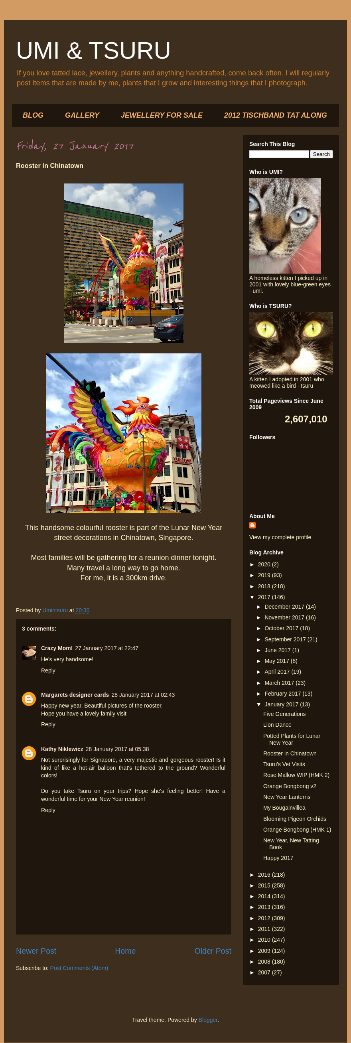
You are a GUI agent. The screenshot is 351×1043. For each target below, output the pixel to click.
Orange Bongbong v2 (289, 786)
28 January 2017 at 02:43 (143, 695)
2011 (265, 929)
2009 (265, 951)
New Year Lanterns (286, 797)
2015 (265, 885)
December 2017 (285, 606)
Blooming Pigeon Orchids (294, 819)
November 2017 (285, 617)
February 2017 (283, 693)
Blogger (208, 1020)
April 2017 (277, 671)
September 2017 (285, 639)
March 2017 (280, 683)
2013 (265, 907)
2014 (265, 896)
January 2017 (282, 704)
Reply (48, 670)
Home (125, 950)
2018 (265, 586)
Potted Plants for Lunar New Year (291, 739)
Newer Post (36, 950)
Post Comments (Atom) (79, 968)
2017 (265, 597)
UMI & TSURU (93, 50)
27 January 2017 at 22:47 (106, 648)
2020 (265, 564)
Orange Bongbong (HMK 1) (297, 829)
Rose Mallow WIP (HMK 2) (296, 775)
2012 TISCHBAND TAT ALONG (275, 115)
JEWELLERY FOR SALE (162, 115)
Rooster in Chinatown (290, 753)
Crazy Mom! (57, 648)
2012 (265, 918)
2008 (265, 961)
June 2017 (278, 650)
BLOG (33, 115)
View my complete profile (280, 537)
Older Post (212, 950)
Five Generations (284, 714)
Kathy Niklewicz (62, 749)
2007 (265, 972)
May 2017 (277, 661)
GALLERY (82, 115)
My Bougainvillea (284, 807)
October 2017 (282, 628)
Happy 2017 (278, 858)
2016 (265, 874)
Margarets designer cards (75, 695)
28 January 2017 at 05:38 (117, 749)
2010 (265, 940)
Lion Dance (277, 725)
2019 (265, 575)
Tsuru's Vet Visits (284, 764)
